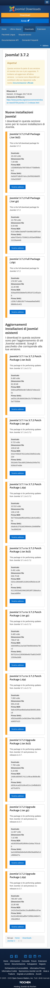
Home (4, 29)
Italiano (44, 46)
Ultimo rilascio (15, 29)
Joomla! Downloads (25, 9)
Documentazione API (10, 40)
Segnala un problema (25, 974)
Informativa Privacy (37, 968)
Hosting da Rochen (25, 987)
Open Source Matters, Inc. (22, 978)
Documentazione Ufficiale (23, 83)
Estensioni (41, 29)
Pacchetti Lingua (8, 35)
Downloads (29, 29)
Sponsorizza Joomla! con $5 (30, 971)
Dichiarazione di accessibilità (16, 968)
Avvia (25, 21)
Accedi (38, 974)
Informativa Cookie (9, 971)
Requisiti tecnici (25, 35)
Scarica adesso (17, 187)
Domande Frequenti (30, 40)
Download (25, 15)
